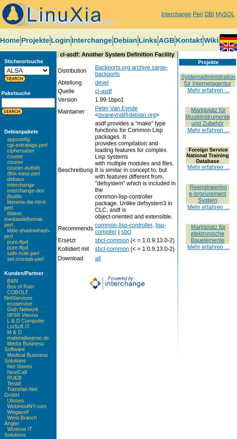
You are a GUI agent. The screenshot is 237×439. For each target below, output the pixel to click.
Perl (198, 14)
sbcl (126, 232)
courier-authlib (23, 168)
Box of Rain (20, 286)
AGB (166, 40)
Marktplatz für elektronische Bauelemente (208, 234)
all (98, 258)
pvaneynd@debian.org (127, 115)
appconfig (18, 139)
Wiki (211, 40)
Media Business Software (24, 346)
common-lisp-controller (123, 225)
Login (60, 40)
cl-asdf (103, 91)
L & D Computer (25, 321)
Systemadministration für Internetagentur (208, 80)
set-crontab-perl (25, 259)
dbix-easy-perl (23, 173)
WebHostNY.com (27, 406)
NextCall (17, 372)
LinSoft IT (18, 326)
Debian (125, 40)
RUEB (14, 378)
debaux (15, 179)
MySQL (225, 14)
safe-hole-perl (23, 253)
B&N (12, 281)
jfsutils (14, 196)
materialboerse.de (28, 338)
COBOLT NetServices (18, 295)
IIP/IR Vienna (22, 315)
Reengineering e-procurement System (208, 194)
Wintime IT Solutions (18, 432)
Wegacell (17, 412)
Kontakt (189, 40)
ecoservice (19, 303)
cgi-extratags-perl (27, 145)
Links (148, 40)
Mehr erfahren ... (208, 90)
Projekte (35, 40)
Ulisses (15, 400)
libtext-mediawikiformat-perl (24, 219)
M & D (14, 332)
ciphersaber (20, 150)
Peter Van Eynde (116, 108)
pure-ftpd (17, 242)
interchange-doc (26, 190)
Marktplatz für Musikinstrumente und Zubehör (207, 117)
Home (10, 40)
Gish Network (22, 309)
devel (102, 82)
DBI (209, 14)
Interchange (176, 14)
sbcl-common (112, 240)
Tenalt (14, 383)
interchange (21, 185)
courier (15, 156)
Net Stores (19, 366)
